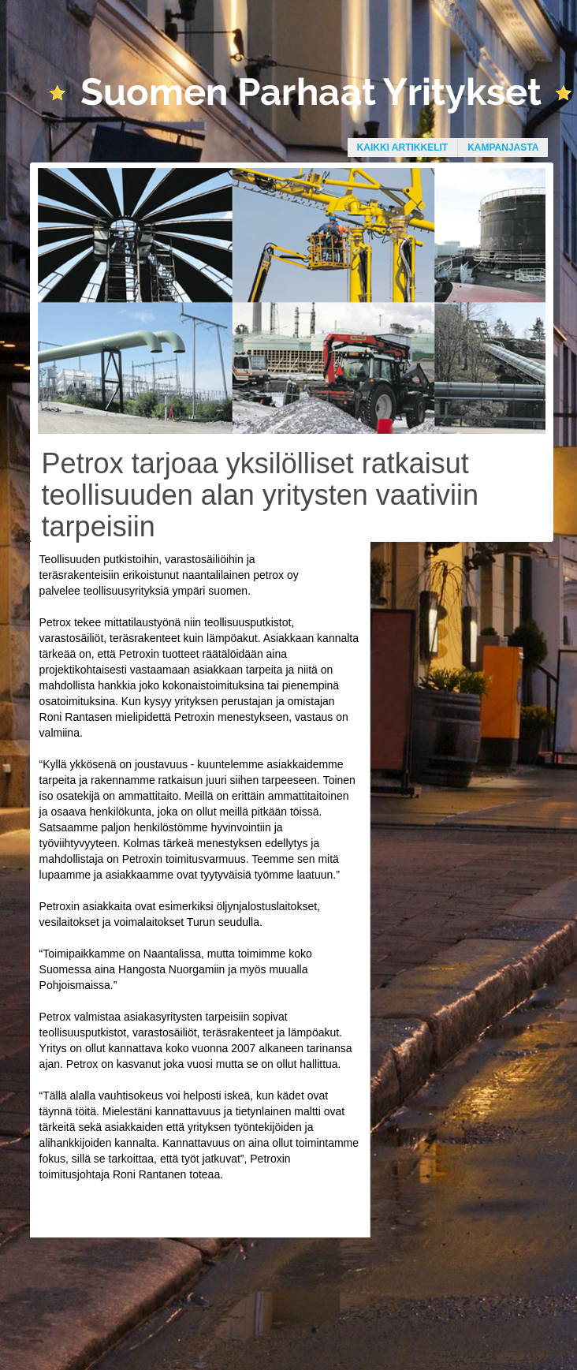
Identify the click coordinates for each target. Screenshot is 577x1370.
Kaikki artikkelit (403, 147)
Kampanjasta (502, 147)
